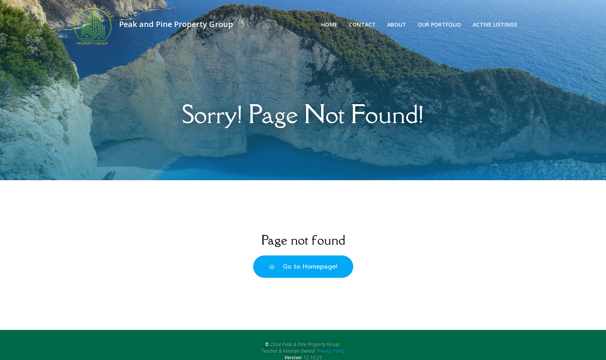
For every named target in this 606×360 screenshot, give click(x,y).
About (396, 24)
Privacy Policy (331, 351)
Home (329, 24)
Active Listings (495, 24)
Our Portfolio (439, 24)
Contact (362, 24)
